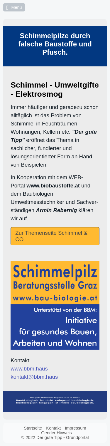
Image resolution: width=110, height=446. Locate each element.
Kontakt (53, 428)
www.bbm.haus (29, 368)
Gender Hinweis (56, 432)
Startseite (33, 428)
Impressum (75, 428)
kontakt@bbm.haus (34, 377)
